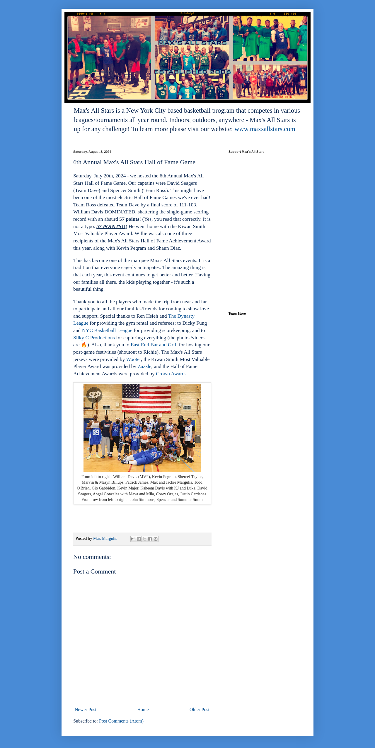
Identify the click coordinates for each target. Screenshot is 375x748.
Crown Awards (171, 373)
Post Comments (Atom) (121, 720)
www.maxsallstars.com (264, 129)
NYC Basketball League (107, 330)
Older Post (199, 709)
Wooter (133, 359)
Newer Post (85, 709)
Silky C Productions (94, 337)
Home (143, 709)
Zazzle (144, 366)
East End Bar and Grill (154, 345)
